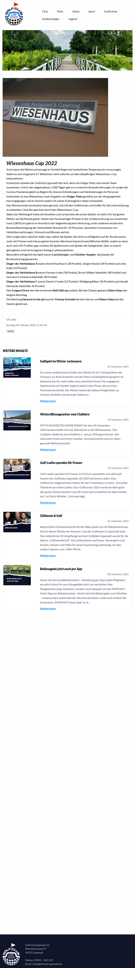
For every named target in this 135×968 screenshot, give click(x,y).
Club (46, 11)
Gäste (77, 11)
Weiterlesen (48, 400)
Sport (93, 11)
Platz (62, 11)
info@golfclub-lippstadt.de (47, 963)
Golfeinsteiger (52, 19)
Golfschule (112, 11)
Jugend (74, 19)
